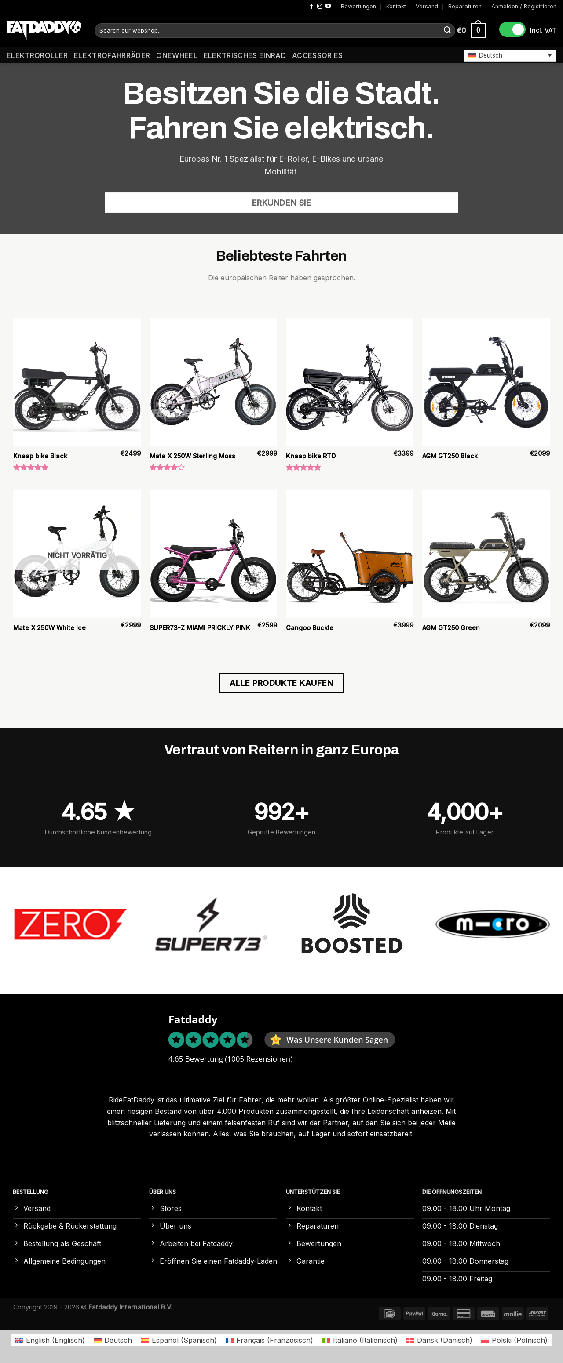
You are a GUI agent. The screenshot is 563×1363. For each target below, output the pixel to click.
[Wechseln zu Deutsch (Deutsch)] (112, 1340)
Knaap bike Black (40, 456)
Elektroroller (37, 55)
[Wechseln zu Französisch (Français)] (269, 1340)
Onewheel (176, 55)
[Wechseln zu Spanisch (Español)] (178, 1340)
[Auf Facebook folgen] (311, 7)
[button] (510, 55)
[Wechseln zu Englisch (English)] (50, 1340)
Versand (427, 6)
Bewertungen (358, 6)
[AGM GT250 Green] (486, 554)
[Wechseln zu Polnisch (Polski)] (514, 1340)
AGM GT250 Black (450, 456)
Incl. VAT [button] (543, 30)
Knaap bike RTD (311, 456)
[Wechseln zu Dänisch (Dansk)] (439, 1340)
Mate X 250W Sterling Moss (192, 456)
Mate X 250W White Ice (49, 627)
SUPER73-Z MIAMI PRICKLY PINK (200, 627)
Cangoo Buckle (309, 627)
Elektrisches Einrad (245, 55)
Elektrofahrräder (112, 55)
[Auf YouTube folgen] (328, 7)
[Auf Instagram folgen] (319, 7)
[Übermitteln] (447, 30)
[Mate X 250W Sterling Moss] (213, 382)
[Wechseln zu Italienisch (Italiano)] (360, 1340)
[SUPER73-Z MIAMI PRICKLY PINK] (213, 554)
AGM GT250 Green (451, 627)
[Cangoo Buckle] (349, 554)
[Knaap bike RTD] (349, 382)
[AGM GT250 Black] (486, 382)
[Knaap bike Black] (77, 382)
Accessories (317, 55)
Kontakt (396, 6)
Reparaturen (465, 6)
